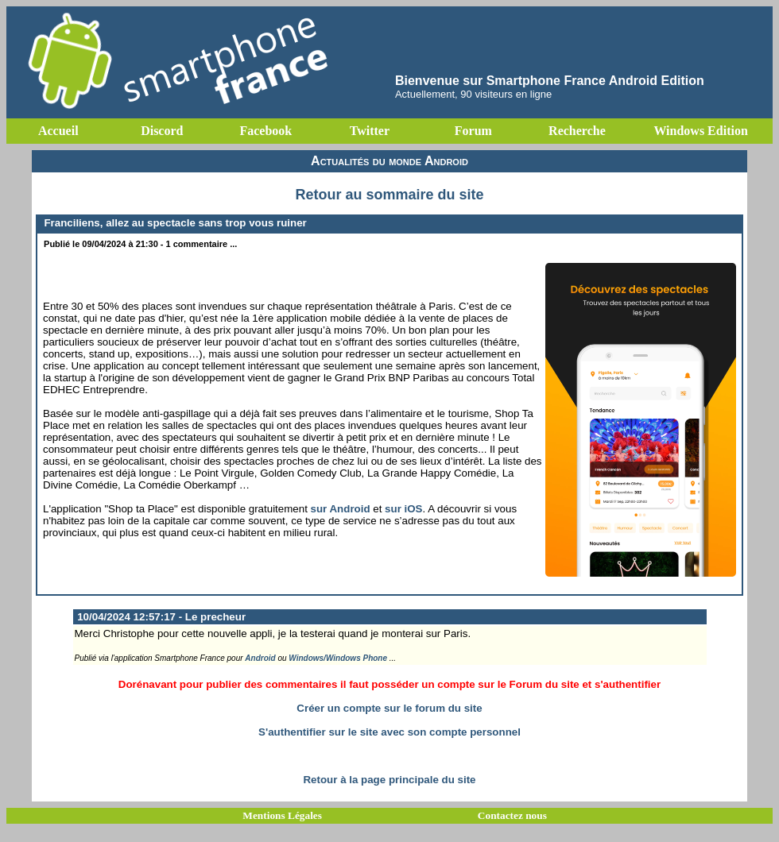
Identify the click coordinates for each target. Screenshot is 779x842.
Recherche (577, 130)
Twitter (370, 130)
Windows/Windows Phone (338, 658)
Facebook (265, 130)
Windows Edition (700, 130)
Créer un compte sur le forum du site (389, 708)
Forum (473, 130)
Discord (162, 130)
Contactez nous (512, 815)
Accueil (58, 130)
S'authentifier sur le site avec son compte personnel (389, 732)
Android (260, 658)
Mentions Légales (282, 815)
